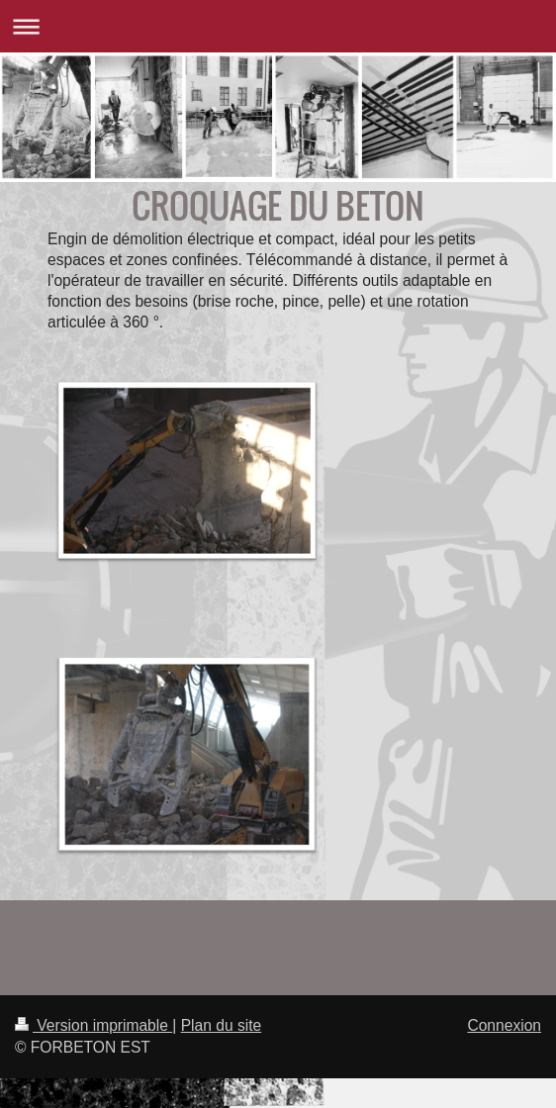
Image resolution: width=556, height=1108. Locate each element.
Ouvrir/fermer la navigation (278, 26)
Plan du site (221, 1025)
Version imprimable (93, 1025)
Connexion (504, 1025)
